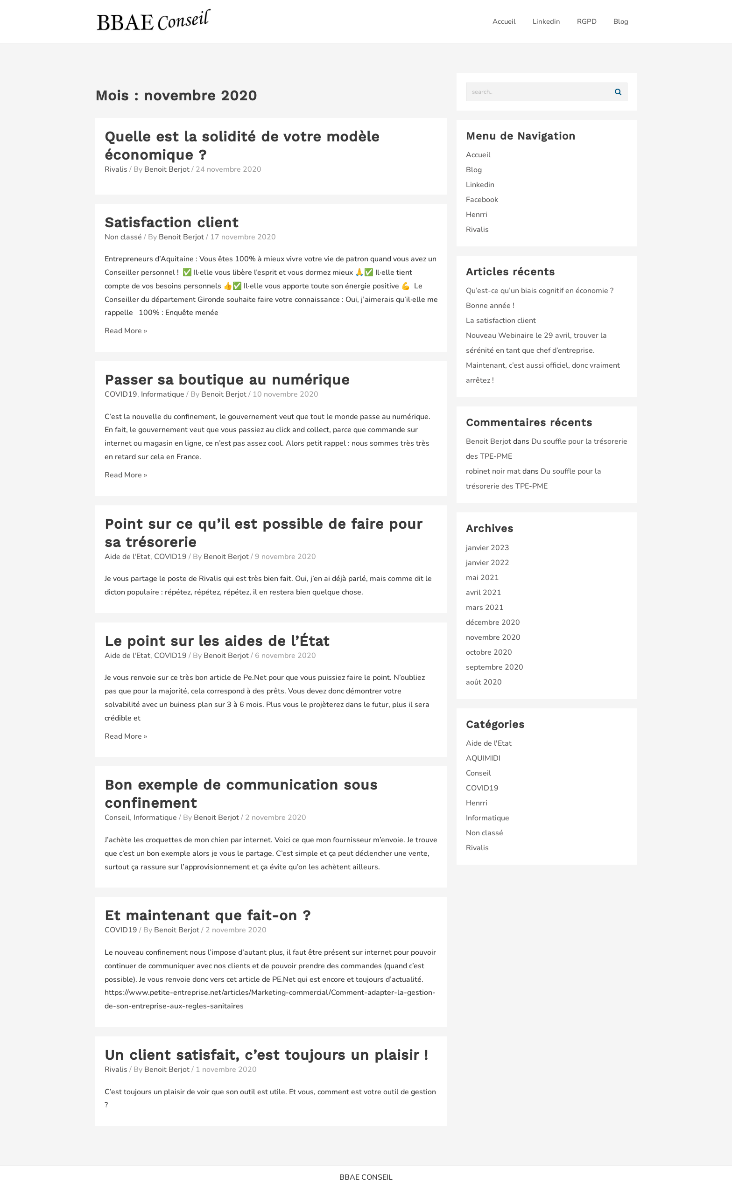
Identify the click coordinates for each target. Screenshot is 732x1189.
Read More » (126, 331)
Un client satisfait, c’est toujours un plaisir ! (266, 1055)
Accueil (478, 155)
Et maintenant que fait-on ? (208, 915)
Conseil (117, 817)
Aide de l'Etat (127, 557)
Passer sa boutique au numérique (227, 379)
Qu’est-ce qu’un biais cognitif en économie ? (539, 291)
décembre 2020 (493, 622)
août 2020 (484, 682)
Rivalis (116, 169)
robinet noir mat (493, 471)
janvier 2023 (487, 548)
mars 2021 (485, 607)
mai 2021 (482, 578)
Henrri (476, 215)
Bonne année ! (490, 306)
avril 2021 (483, 593)
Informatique (162, 394)
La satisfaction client (501, 320)
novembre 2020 (493, 637)
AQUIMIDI (483, 758)
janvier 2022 (487, 563)
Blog (474, 170)
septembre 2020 (494, 667)
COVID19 (121, 394)
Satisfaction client (172, 222)
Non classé (123, 237)
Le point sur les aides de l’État (217, 641)
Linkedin (480, 185)
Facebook (482, 200)
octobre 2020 (489, 652)
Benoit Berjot (488, 441)
